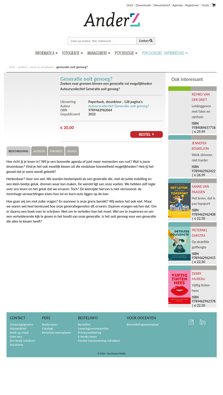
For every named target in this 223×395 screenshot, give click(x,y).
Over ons (16, 337)
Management (97, 53)
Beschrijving (19, 151)
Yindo (205, 5)
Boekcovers (49, 324)
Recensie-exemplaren (56, 332)
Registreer (192, 5)
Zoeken (146, 40)
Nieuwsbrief (161, 5)
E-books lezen (87, 337)
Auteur (39, 151)
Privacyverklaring (89, 332)
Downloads (143, 5)
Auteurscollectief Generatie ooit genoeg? (90, 89)
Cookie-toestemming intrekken (99, 341)
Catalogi (47, 328)
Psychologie (124, 53)
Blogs (71, 151)
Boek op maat (19, 332)
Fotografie (70, 53)
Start (130, 5)
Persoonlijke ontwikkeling (163, 53)
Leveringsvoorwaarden (93, 328)
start (12, 67)
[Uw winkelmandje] (214, 5)
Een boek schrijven (22, 341)
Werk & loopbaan (41, 67)
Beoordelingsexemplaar (143, 324)
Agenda (177, 5)
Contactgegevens (21, 324)
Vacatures (16, 345)
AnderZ (22, 67)
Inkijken (56, 151)
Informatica (44, 53)
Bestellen (84, 324)
